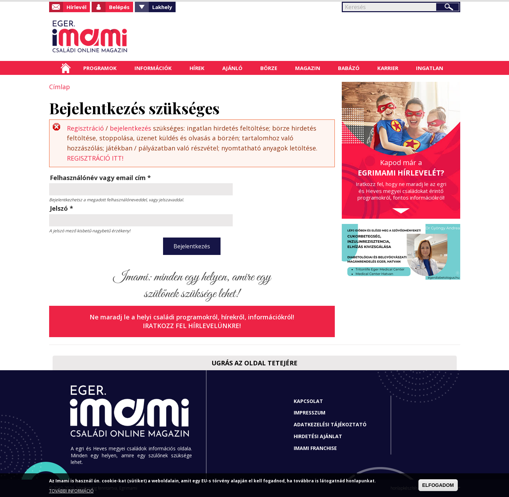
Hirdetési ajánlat (318, 436)
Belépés (119, 6)
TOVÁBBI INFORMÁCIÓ (71, 491)
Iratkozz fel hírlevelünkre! (192, 325)
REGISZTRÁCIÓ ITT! (95, 158)
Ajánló (232, 67)
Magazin (307, 67)
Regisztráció (85, 128)
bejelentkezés (130, 128)
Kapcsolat (308, 401)
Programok (100, 67)
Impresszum (309, 412)
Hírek (197, 67)
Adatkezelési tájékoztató (330, 424)
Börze (268, 67)
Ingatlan (429, 67)
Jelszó (61, 208)
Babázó (349, 67)
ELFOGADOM (438, 485)
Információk (153, 67)
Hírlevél (76, 6)
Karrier (387, 67)
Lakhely (162, 6)
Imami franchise (315, 448)
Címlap (66, 68)
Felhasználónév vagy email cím (100, 177)
